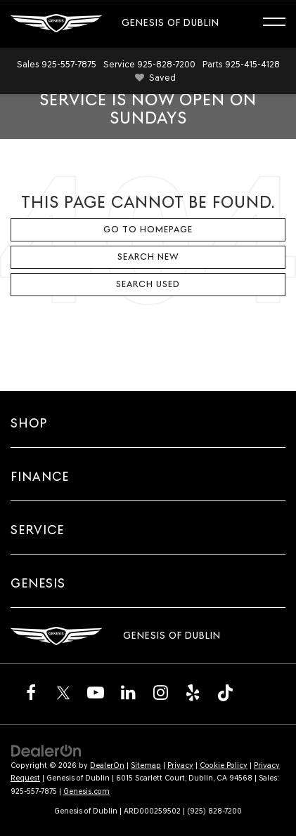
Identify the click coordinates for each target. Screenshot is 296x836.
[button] (56, 64)
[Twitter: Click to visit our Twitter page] (63, 692)
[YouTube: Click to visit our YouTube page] (95, 692)
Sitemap (146, 765)
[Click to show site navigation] (281, 24)
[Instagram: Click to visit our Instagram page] (160, 692)
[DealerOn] (46, 750)
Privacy (180, 765)
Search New (148, 256)
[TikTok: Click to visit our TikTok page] (225, 692)
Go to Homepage (148, 229)
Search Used (148, 284)
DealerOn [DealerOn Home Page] (107, 765)
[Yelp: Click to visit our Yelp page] (192, 692)
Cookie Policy (223, 765)
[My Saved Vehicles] (153, 78)
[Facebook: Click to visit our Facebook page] (31, 692)
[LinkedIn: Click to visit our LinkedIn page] (128, 692)
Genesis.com (86, 791)
